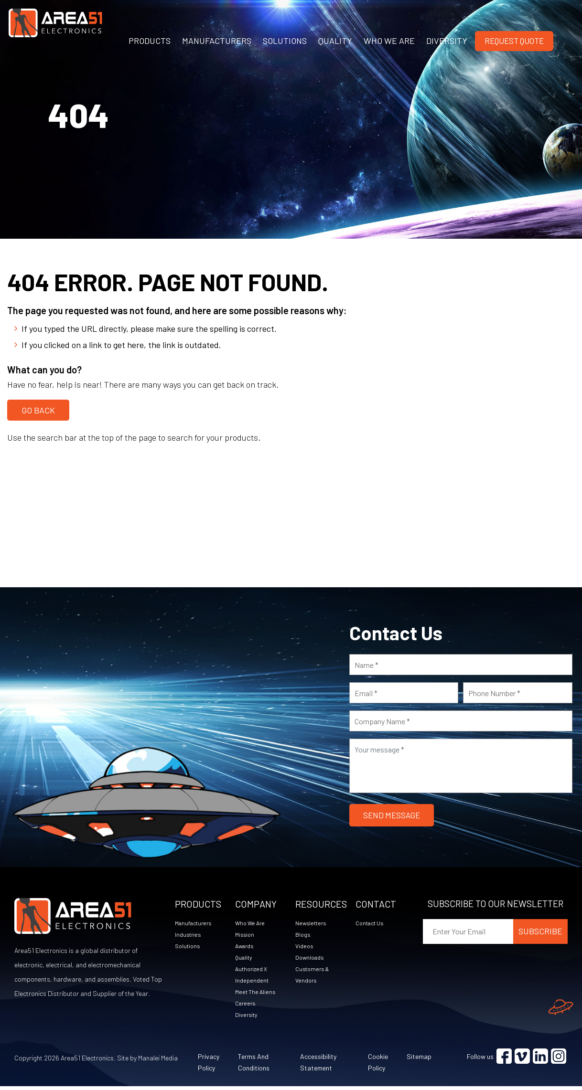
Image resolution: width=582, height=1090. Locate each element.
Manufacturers (196, 922)
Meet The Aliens (257, 994)
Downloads (311, 958)
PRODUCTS (150, 40)
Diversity (247, 1018)
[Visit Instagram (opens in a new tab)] (558, 1060)
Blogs (303, 934)
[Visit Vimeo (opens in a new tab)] (522, 1060)
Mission (245, 934)
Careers (246, 1006)
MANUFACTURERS (216, 40)
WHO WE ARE (389, 40)
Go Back (38, 407)
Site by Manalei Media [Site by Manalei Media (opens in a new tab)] (147, 1062)
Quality (245, 958)
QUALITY (335, 40)
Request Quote (514, 40)
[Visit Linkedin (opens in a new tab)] (540, 1060)
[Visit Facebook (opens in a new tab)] (504, 1060)
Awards (246, 946)
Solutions (189, 946)
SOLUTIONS (285, 40)
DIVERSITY (446, 40)
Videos (305, 946)
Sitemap (419, 1060)
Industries (189, 934)
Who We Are (252, 922)
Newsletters (313, 922)
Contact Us (372, 922)
